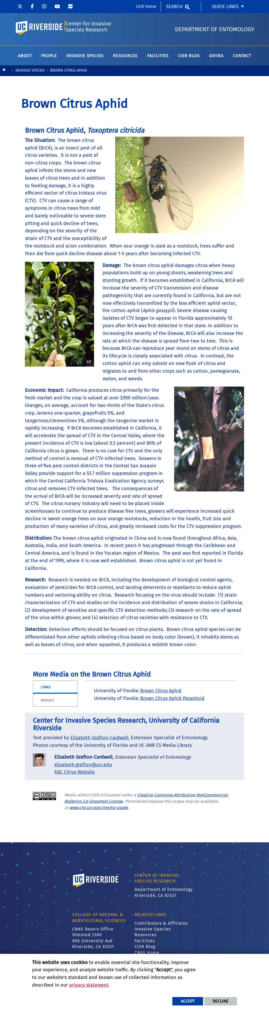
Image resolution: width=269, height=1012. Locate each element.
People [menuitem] (49, 57)
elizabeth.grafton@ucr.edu (83, 766)
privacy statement (88, 985)
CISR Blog (144, 948)
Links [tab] (46, 689)
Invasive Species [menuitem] (85, 57)
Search (174, 6)
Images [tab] (47, 702)
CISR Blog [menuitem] (189, 57)
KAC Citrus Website (74, 774)
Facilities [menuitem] (158, 57)
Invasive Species (30, 72)
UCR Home (146, 6)
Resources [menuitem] (125, 57)
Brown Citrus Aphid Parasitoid (172, 700)
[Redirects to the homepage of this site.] (4, 72)
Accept (188, 1001)
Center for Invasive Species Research (88, 28)
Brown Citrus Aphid (161, 692)
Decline (221, 1001)
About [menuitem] (25, 57)
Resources (145, 936)
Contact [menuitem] (242, 57)
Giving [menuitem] (216, 57)
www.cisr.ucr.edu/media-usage (98, 809)
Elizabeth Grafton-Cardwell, (100, 739)
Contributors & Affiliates (161, 925)
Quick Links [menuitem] (225, 6)
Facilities (144, 942)
